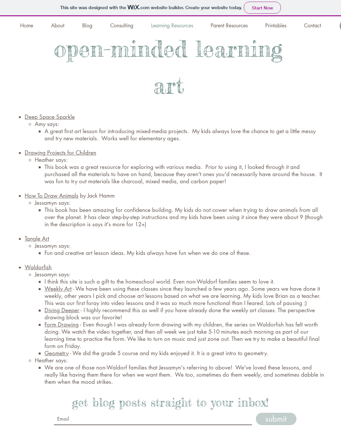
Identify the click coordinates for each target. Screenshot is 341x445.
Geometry (57, 353)
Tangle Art (37, 238)
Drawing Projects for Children (60, 152)
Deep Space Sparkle (50, 116)
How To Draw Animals (51, 195)
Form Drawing (62, 324)
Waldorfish (38, 267)
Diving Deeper (62, 310)
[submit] (276, 419)
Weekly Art (58, 288)
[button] (229, 26)
